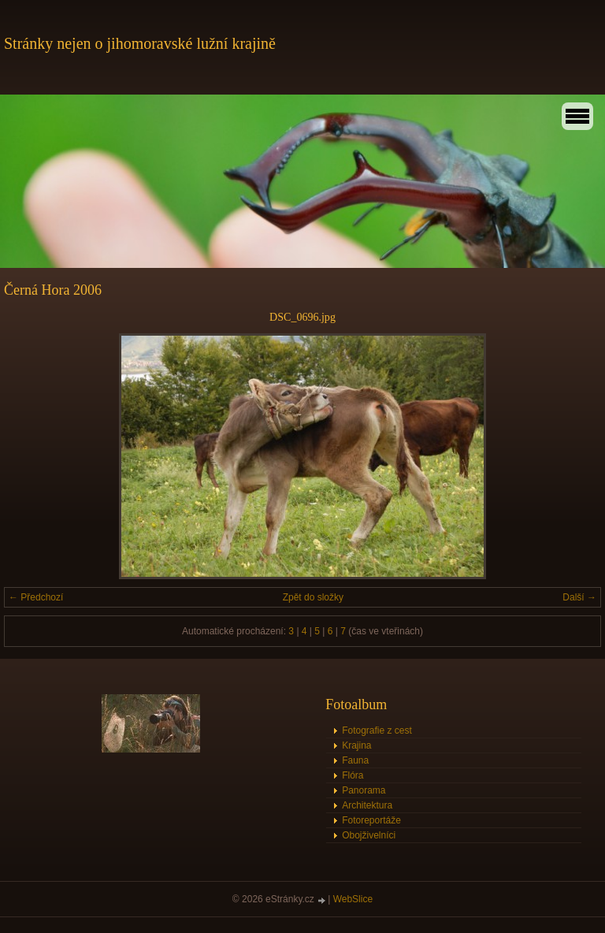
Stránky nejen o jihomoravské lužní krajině (140, 43)
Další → (579, 597)
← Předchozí (36, 597)
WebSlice (353, 899)
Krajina (356, 745)
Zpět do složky (313, 597)
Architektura (367, 805)
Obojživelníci (368, 835)
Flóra (352, 775)
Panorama (363, 790)
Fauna (355, 760)
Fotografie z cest (377, 730)
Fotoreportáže (371, 820)
